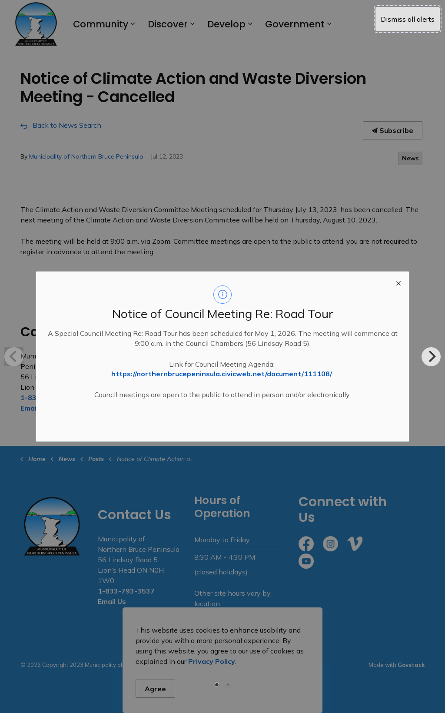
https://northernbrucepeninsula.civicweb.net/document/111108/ (221, 373)
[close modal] (398, 282)
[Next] (431, 356)
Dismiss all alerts (408, 19)
